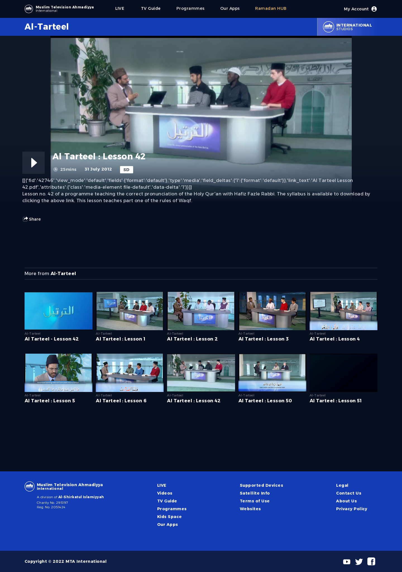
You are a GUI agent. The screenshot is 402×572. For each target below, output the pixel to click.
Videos (165, 493)
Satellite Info (255, 493)
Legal (342, 485)
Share (31, 219)
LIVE (161, 485)
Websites (250, 508)
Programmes (172, 508)
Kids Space (169, 516)
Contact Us (348, 493)
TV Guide (167, 501)
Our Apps (167, 524)
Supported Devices (261, 485)
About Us (346, 501)
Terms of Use (255, 501)
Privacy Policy (351, 508)
